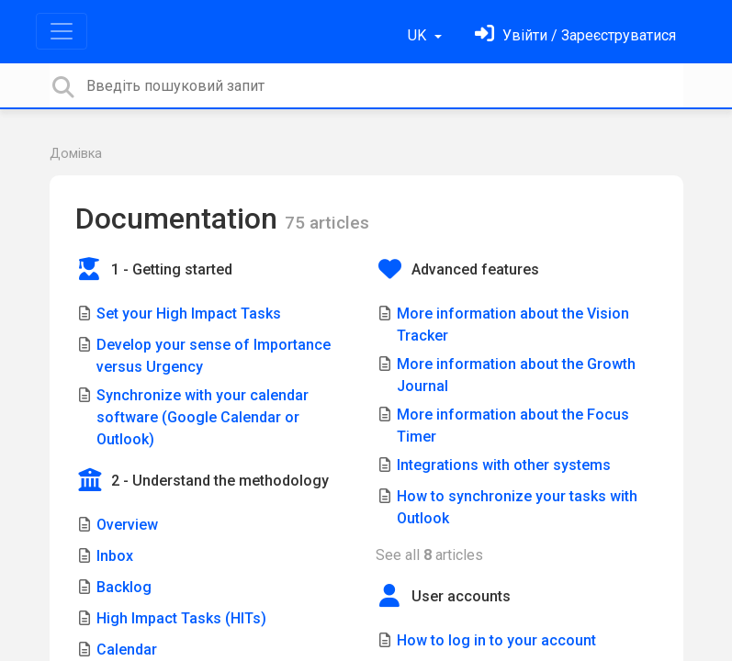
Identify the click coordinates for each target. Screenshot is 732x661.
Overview (127, 524)
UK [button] (419, 35)
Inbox (114, 556)
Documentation (180, 218)
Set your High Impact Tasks (188, 313)
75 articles (327, 222)
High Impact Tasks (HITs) (181, 618)
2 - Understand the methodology (220, 480)
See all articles (429, 555)
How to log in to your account (496, 640)
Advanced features (475, 269)
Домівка (76, 154)
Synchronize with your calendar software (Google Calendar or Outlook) (202, 417)
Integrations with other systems (504, 465)
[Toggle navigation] (61, 31)
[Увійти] (575, 35)
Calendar (126, 649)
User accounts (461, 596)
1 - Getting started (171, 269)
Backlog (124, 587)
